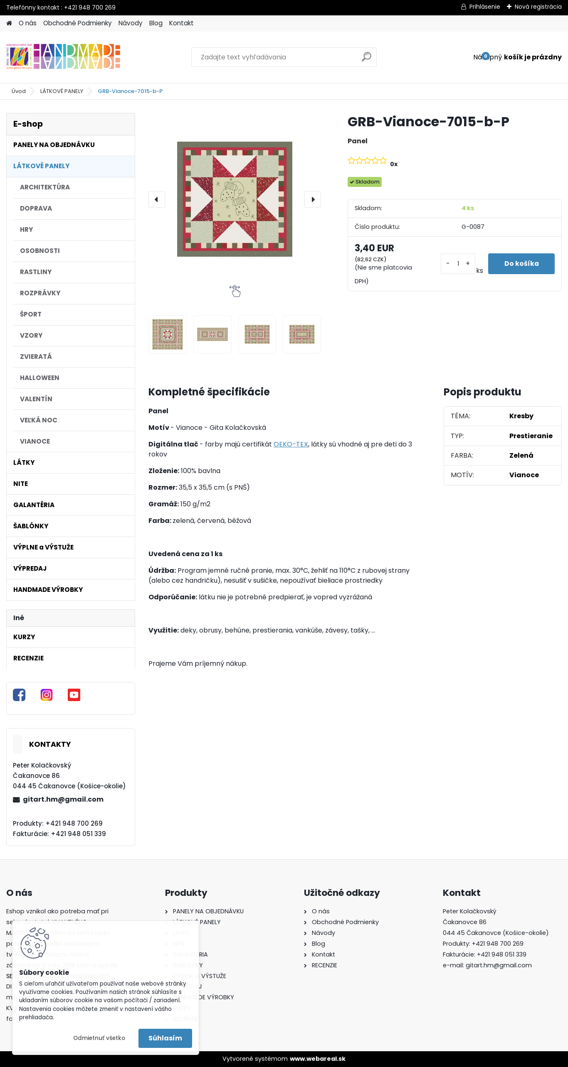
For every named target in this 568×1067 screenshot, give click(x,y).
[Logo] (63, 57)
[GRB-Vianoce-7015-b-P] (234, 199)
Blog (156, 23)
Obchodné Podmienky (77, 23)
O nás (28, 23)
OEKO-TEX (291, 444)
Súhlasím (165, 1038)
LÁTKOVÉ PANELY (61, 91)
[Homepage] (9, 23)
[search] (366, 60)
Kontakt (181, 23)
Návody (131, 23)
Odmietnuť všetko (99, 1038)
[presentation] (156, 199)
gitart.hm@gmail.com (63, 799)
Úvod (19, 91)
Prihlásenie (484, 6)
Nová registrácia (538, 6)
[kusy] (457, 264)
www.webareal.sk (318, 1059)
